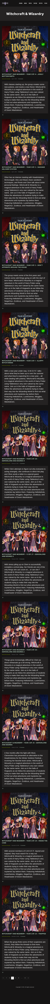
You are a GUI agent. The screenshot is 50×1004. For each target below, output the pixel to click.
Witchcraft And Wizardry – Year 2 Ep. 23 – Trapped (22, 946)
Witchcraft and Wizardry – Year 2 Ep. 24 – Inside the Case (22, 852)
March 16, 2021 (14, 370)
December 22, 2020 (15, 856)
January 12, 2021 (15, 757)
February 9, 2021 (15, 566)
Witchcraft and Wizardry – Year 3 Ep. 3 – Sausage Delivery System (22, 170)
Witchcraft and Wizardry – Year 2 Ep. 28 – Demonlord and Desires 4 (22, 465)
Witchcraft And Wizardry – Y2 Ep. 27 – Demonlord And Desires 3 (20, 562)
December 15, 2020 (15, 950)
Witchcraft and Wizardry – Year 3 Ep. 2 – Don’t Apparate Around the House (25, 269)
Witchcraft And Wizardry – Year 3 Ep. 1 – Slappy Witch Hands (21, 366)
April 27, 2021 (14, 79)
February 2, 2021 (15, 662)
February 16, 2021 (15, 469)
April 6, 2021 (14, 273)
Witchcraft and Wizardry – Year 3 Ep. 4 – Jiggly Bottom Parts (22, 76)
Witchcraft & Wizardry (6, 79)
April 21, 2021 (14, 174)
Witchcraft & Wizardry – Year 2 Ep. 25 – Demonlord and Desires (21, 753)
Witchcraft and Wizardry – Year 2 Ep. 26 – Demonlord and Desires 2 (22, 659)
